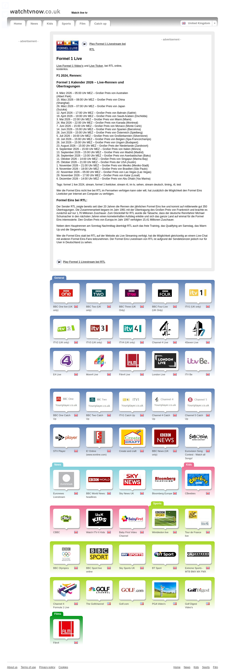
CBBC (56, 532)
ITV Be (188, 374)
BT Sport (156, 568)
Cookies (63, 667)
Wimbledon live (160, 532)
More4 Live (92, 374)
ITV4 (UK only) (127, 342)
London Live (158, 374)
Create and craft (127, 451)
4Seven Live (191, 342)
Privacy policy (47, 667)
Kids (50, 23)
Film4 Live (124, 374)
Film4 (56, 642)
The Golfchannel (95, 604)
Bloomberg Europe (162, 493)
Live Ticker (96, 65)
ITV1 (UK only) (193, 306)
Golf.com (124, 604)
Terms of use (28, 667)
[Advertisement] (61, 3)
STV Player (59, 451)
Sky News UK (126, 493)
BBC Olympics (61, 568)
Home (18, 23)
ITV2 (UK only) (61, 342)
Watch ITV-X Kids (95, 532)
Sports (66, 23)
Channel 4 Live (160, 342)
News (34, 23)
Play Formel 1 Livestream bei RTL (84, 261)
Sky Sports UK (127, 568)
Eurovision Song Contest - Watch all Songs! (195, 455)
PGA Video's (158, 604)
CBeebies (190, 493)
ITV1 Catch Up (127, 415)
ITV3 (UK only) (94, 342)
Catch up (100, 23)
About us (12, 667)
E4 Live (57, 374)
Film (82, 23)
